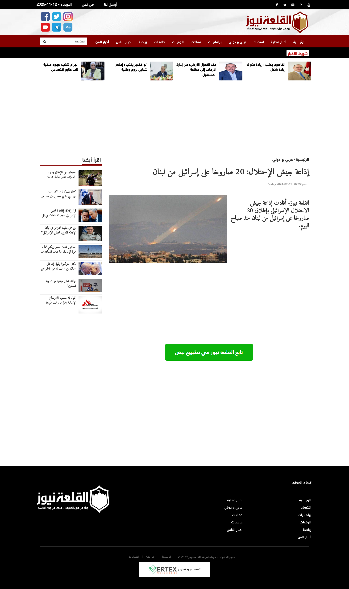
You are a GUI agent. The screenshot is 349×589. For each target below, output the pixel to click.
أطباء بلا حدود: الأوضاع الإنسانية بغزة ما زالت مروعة (61, 300)
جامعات (159, 41)
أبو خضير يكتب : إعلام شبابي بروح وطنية (131, 66)
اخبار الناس (124, 41)
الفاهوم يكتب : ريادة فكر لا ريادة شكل (266, 66)
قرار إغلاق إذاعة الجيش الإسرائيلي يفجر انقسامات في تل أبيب (59, 216)
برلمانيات (215, 41)
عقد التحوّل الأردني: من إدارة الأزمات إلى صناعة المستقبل (196, 69)
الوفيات (178, 41)
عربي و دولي (238, 41)
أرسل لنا (110, 3)
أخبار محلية (278, 41)
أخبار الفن (102, 41)
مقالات (196, 41)
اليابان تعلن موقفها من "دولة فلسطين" (61, 283)
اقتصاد (259, 41)
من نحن (88, 3)
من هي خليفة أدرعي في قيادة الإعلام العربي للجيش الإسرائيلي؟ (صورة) (58, 233)
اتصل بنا (134, 556)
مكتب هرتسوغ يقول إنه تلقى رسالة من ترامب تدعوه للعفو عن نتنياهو (58, 269)
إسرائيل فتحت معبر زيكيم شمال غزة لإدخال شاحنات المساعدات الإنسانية (58, 252)
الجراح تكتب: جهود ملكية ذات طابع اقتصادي (61, 66)
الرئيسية (299, 41)
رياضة (143, 41)
